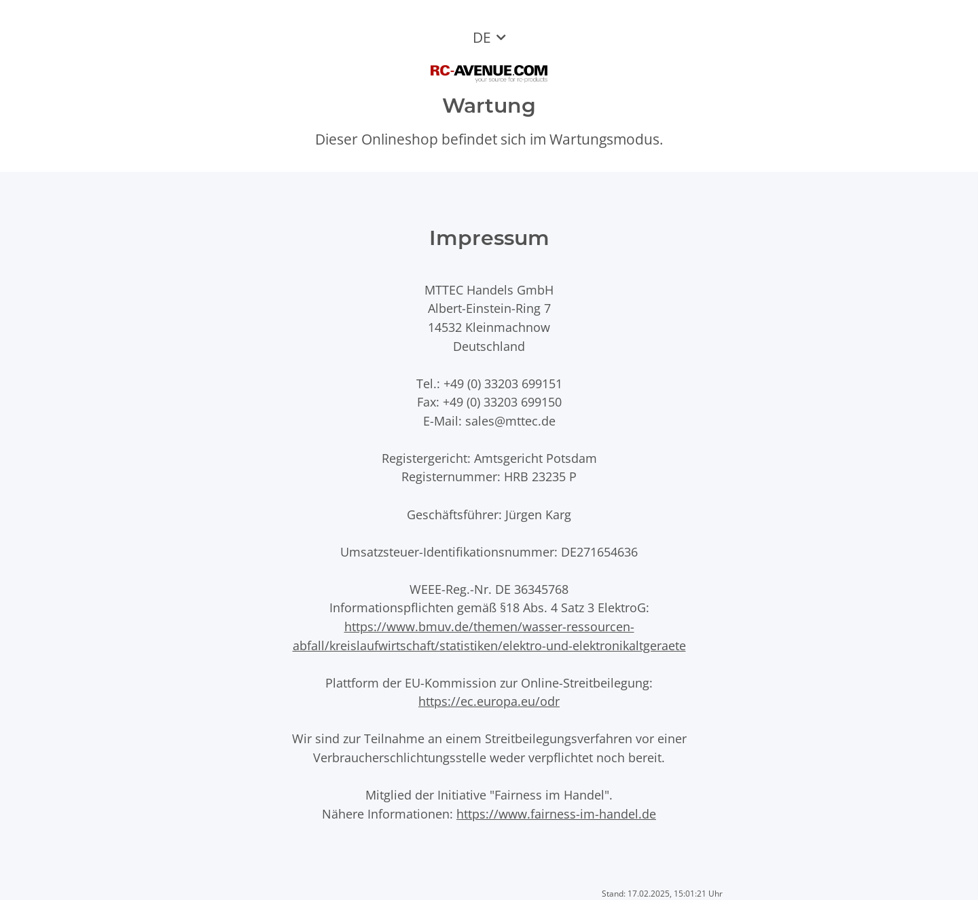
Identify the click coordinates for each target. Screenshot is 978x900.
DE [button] (482, 37)
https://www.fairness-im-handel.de (556, 813)
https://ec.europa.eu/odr (489, 700)
